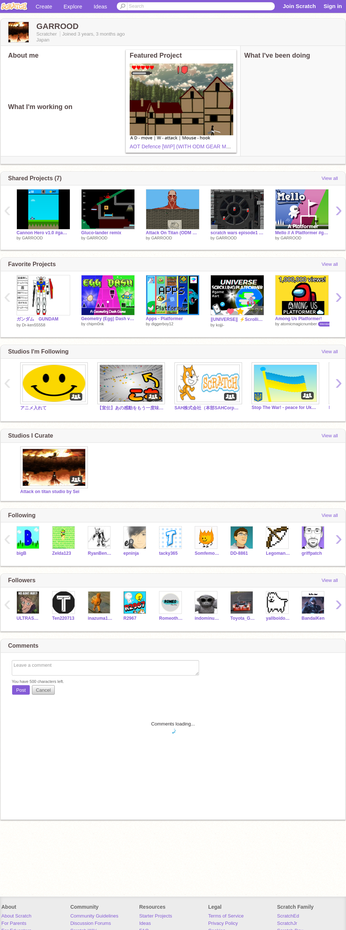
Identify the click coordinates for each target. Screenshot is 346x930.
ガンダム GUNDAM (37, 319)
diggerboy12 (162, 324)
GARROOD (32, 238)
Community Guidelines (94, 916)
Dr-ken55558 (34, 325)
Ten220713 (63, 618)
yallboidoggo (278, 618)
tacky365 (168, 553)
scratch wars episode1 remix (237, 232)
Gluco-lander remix (101, 232)
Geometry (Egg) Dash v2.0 (108, 318)
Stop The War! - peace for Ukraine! (285, 407)
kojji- (220, 325)
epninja (131, 553)
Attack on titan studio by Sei (49, 491)
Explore (73, 6)
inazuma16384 (100, 618)
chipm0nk (95, 324)
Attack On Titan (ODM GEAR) (172, 232)
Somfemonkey (207, 553)
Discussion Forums (90, 923)
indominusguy (207, 618)
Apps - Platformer (164, 318)
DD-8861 (239, 553)
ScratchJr (287, 923)
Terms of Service (226, 916)
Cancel (43, 690)
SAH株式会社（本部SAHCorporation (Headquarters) (207, 407)
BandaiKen (313, 618)
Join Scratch (299, 6)
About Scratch (16, 916)
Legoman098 (278, 553)
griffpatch (312, 553)
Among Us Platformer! (298, 318)
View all (329, 178)
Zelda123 (61, 553)
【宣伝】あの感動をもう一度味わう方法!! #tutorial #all (130, 407)
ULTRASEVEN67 (29, 618)
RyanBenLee (100, 553)
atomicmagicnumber (299, 324)
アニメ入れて (33, 407)
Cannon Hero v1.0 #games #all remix (43, 232)
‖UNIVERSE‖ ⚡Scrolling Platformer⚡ (237, 319)
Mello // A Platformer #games (302, 232)
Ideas (100, 6)
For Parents (13, 923)
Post (21, 690)
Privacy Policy (223, 923)
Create (44, 6)
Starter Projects (155, 916)
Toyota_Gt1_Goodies (242, 618)
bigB (21, 553)
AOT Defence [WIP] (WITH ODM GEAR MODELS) (187, 146)
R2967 (129, 618)
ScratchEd (288, 916)
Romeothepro (171, 618)
